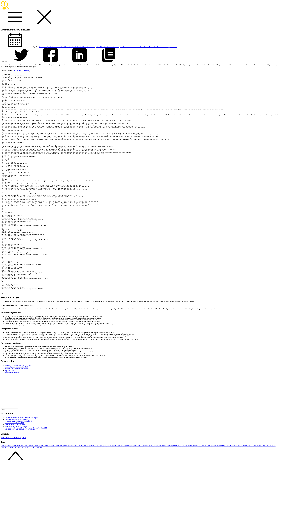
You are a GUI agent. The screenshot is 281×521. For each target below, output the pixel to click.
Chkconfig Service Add (12, 415)
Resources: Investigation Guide (167, 47)
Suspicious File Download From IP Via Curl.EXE (20, 473)
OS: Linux (54, 47)
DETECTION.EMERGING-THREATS (245, 489)
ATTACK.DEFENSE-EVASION (13, 489)
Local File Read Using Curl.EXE (15, 467)
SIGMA (5, 481)
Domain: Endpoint (45, 47)
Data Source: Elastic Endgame (113, 47)
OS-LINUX (264, 489)
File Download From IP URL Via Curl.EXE (18, 462)
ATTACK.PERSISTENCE (126, 489)
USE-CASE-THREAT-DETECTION (68, 489)
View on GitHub (21, 70)
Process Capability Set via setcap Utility (17, 410)
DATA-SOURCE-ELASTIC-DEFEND (149, 489)
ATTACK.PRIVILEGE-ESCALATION (176, 489)
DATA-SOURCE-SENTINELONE (30, 491)
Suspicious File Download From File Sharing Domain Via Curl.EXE (26, 471)
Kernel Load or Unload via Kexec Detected (18, 408)
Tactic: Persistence (81, 47)
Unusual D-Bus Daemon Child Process (17, 412)
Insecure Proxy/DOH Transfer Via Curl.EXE (18, 464)
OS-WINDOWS (196, 489)
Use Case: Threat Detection (66, 47)
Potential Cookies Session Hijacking (16, 469)
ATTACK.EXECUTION (108, 489)
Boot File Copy (9, 413)
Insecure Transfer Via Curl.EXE (14, 466)
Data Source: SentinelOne (149, 47)
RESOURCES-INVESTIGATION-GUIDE (40, 489)
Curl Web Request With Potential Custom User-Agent (21, 461)
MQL (23, 481)
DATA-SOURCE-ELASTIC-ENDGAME (217, 489)
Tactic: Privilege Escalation (95, 47)
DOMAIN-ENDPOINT (90, 489)
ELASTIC (14, 481)
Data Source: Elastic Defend (132, 47)
